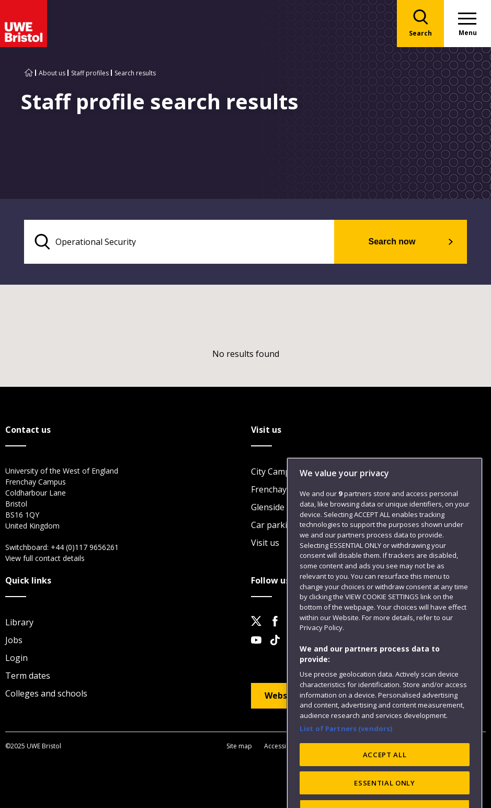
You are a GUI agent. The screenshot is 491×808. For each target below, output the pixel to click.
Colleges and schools (46, 693)
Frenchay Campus (286, 489)
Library (19, 622)
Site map (239, 746)
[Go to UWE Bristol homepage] (29, 73)
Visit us (265, 542)
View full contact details (45, 558)
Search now (392, 241)
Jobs (13, 640)
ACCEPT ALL (385, 790)
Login (16, 658)
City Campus (275, 471)
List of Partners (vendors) (346, 764)
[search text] (179, 242)
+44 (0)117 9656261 (85, 547)
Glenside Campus (284, 507)
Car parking (274, 525)
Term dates (27, 675)
